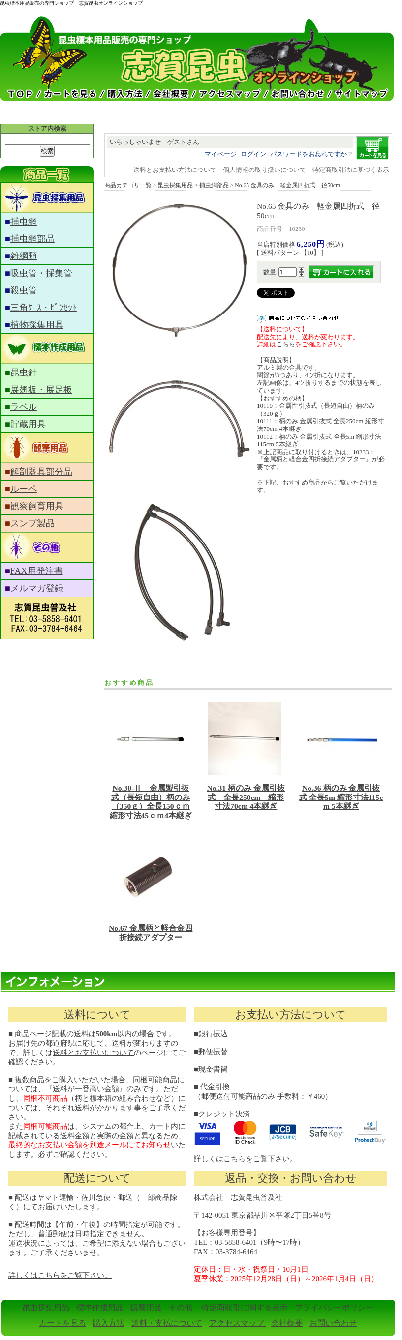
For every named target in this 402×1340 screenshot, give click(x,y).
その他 (181, 1307)
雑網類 (23, 256)
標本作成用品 (100, 1307)
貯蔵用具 (28, 424)
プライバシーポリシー (334, 1307)
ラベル (23, 407)
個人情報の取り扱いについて (264, 169)
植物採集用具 (36, 325)
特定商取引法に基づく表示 (350, 169)
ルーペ (23, 489)
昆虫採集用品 (175, 185)
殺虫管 (23, 290)
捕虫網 (23, 222)
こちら (285, 344)
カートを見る (62, 1323)
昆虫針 (23, 372)
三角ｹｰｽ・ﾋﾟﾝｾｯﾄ (43, 308)
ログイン (253, 154)
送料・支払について (166, 1323)
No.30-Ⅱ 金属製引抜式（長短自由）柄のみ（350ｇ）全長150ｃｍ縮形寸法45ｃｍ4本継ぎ (151, 802)
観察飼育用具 (36, 506)
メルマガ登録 (36, 588)
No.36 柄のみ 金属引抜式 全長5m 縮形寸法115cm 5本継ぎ (341, 797)
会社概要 (287, 1323)
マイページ (221, 154)
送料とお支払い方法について (174, 169)
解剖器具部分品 (41, 472)
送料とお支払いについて (93, 1052)
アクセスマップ (237, 1323)
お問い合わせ (333, 1323)
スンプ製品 (32, 523)
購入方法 (108, 1323)
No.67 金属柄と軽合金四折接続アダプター (150, 932)
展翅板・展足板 (41, 390)
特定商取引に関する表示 (244, 1307)
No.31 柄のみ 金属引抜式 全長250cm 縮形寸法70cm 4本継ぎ (246, 797)
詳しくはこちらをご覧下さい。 (245, 1159)
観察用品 (147, 1307)
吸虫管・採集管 (41, 273)
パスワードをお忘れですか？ (311, 154)
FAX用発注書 (36, 571)
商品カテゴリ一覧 (128, 185)
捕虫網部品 (32, 239)
